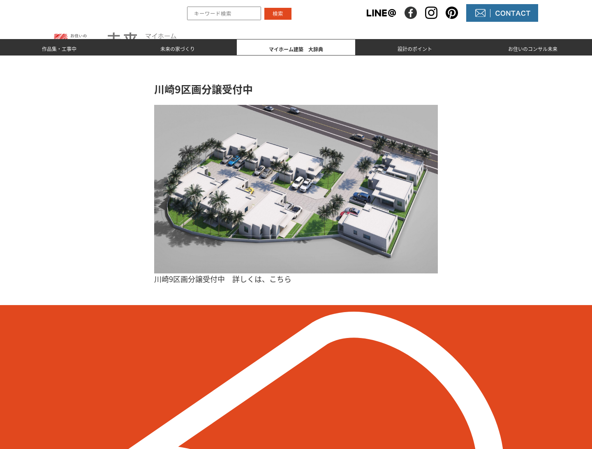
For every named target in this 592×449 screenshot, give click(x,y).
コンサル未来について (345, 393)
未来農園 (325, 407)
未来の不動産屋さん (342, 365)
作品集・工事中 (59, 47)
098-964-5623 (134, 389)
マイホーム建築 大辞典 (250, 393)
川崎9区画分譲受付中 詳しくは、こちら (222, 279)
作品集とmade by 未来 (248, 365)
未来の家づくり (177, 47)
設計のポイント (415, 47)
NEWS (321, 379)
